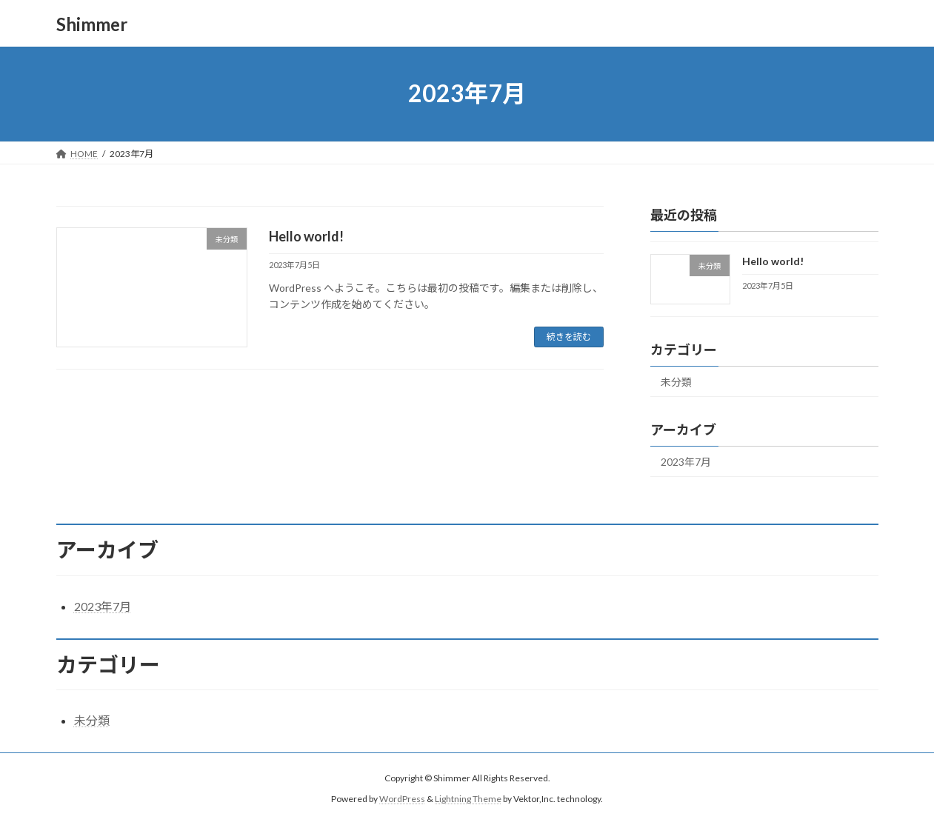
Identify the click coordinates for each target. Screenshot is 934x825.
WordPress (402, 798)
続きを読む (569, 336)
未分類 (676, 381)
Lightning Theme (468, 798)
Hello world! (306, 236)
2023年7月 (686, 461)
